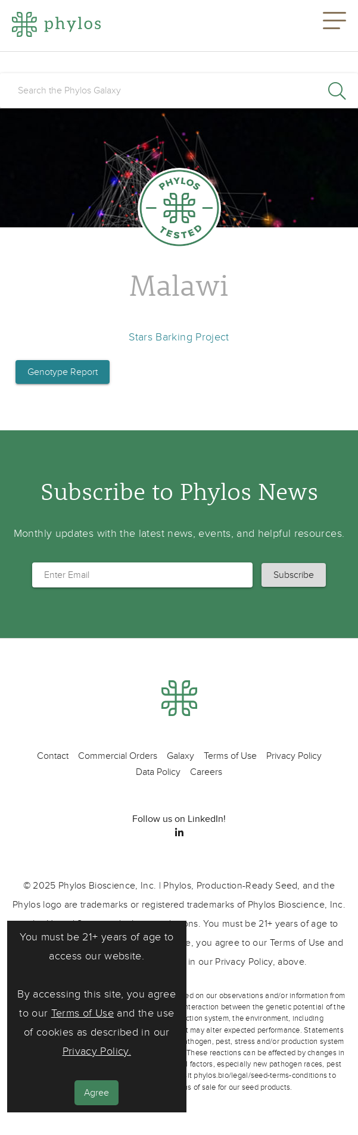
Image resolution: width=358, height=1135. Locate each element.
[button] (334, 25)
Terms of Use (82, 1013)
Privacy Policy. (97, 1051)
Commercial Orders (117, 756)
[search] (179, 90)
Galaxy (180, 756)
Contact (53, 756)
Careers (206, 772)
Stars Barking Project (179, 337)
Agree (96, 1093)
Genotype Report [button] (62, 372)
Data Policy (158, 772)
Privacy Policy (294, 756)
